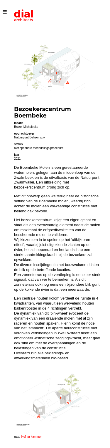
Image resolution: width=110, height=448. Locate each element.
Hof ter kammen (31, 436)
